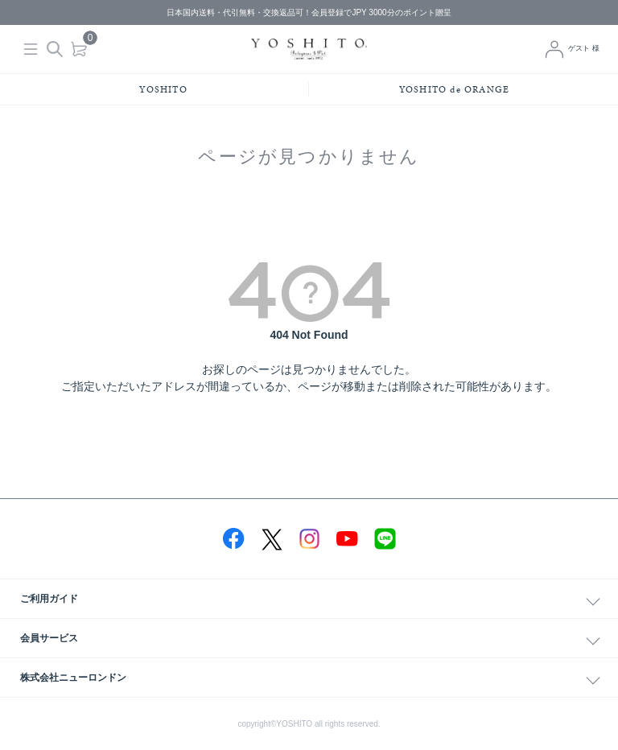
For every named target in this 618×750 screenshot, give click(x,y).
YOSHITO (163, 89)
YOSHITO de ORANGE (454, 89)
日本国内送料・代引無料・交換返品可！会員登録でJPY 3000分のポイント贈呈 (309, 12)
